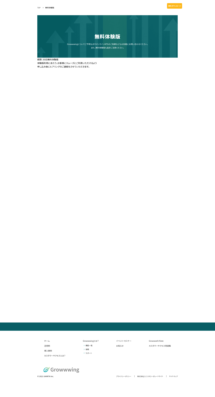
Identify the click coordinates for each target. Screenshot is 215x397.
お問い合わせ (190, 6)
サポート (120, 6)
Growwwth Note (132, 6)
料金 (113, 6)
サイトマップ (173, 376)
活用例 (97, 6)
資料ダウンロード (174, 6)
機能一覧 (88, 6)
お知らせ (145, 6)
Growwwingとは (76, 6)
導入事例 (105, 6)
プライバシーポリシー (120, 376)
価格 (87, 349)
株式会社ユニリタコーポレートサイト (148, 376)
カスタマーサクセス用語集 (158, 345)
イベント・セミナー (157, 6)
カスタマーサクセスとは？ (56, 355)
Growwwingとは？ (91, 340)
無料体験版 (206, 6)
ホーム (47, 340)
